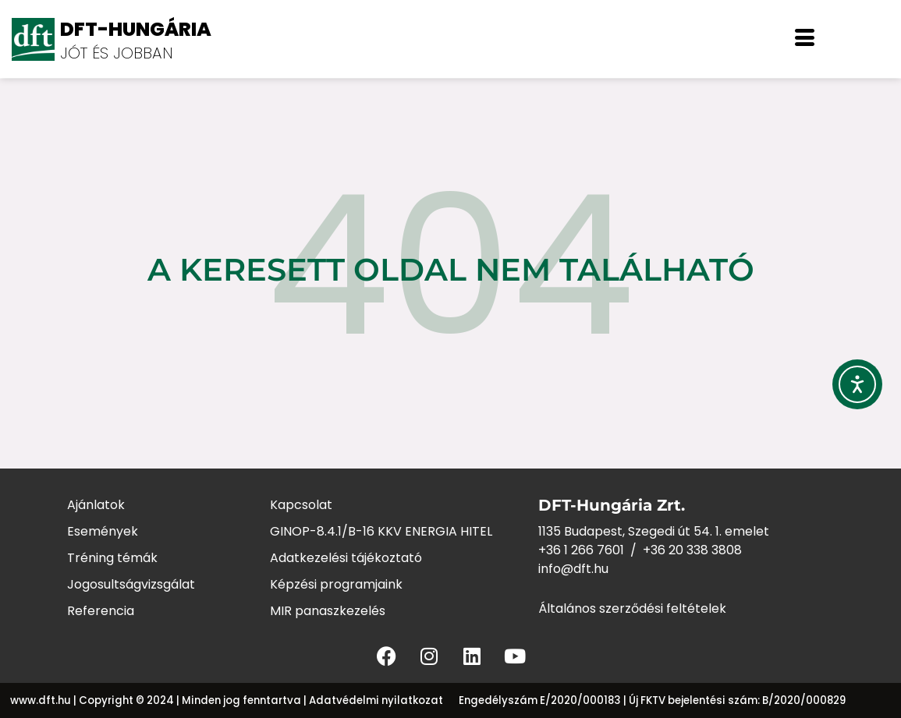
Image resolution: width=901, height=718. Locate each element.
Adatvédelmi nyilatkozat (376, 700)
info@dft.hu (573, 569)
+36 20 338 (677, 550)
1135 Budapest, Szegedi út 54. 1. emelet (653, 531)
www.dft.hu (40, 700)
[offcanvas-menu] (804, 39)
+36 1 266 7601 (581, 550)
